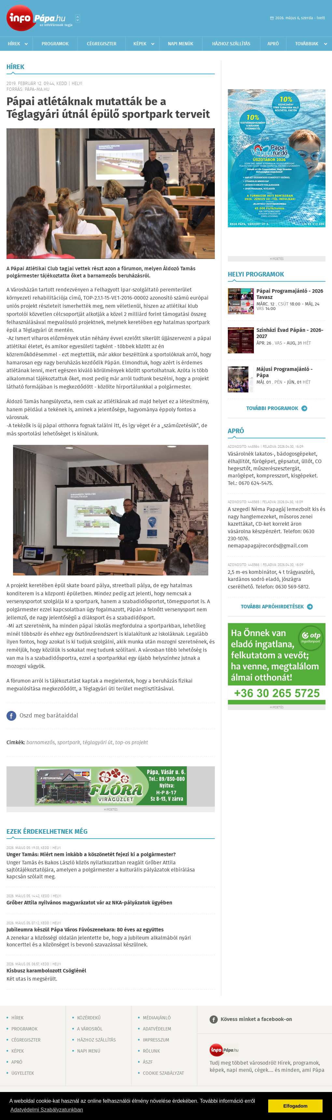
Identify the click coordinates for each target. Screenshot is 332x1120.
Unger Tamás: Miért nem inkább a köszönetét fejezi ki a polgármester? (91, 855)
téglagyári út (98, 743)
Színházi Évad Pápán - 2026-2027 (290, 333)
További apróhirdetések (272, 607)
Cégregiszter (102, 44)
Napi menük (180, 44)
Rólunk (151, 1051)
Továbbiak (306, 44)
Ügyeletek (22, 1073)
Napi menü (88, 1051)
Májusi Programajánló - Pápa (284, 372)
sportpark (68, 743)
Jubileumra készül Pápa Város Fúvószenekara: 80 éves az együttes (85, 930)
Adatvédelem (157, 1029)
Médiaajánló (157, 1018)
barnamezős (40, 743)
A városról (90, 1029)
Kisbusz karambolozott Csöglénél (46, 971)
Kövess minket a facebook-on (256, 1019)
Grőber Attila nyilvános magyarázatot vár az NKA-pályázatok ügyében (89, 903)
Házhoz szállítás (231, 44)
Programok (55, 44)
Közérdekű (89, 1018)
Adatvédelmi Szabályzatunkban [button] (46, 1110)
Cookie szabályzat (163, 1073)
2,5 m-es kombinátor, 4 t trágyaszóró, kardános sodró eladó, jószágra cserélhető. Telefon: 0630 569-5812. (271, 579)
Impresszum (156, 1040)
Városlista (77, 18)
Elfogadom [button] (296, 1106)
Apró (273, 44)
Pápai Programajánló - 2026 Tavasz (289, 294)
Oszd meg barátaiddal (49, 715)
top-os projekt (131, 743)
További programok (272, 408)
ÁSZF (148, 1062)
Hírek (14, 44)
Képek (139, 44)
